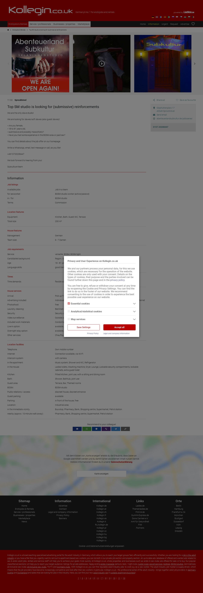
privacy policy (117, 280)
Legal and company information (116, 333)
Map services (76, 319)
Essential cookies (79, 303)
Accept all (119, 327)
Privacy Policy (93, 333)
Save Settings (83, 327)
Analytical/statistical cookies (85, 311)
